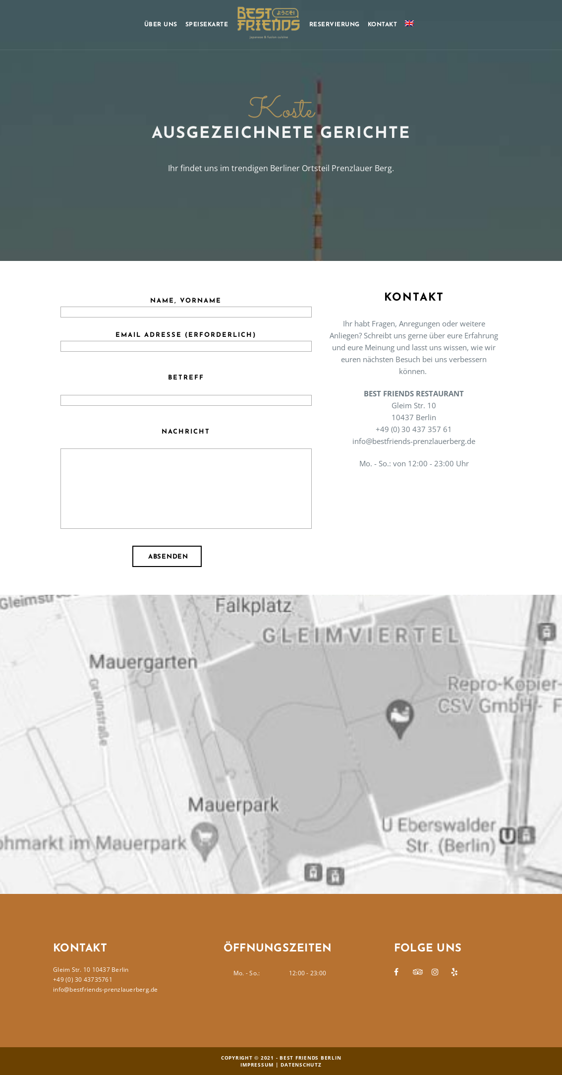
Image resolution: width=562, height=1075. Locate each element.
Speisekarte (206, 25)
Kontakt (382, 25)
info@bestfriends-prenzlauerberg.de (105, 989)
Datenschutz (301, 1064)
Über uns (160, 25)
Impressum (257, 1064)
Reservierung (334, 25)
